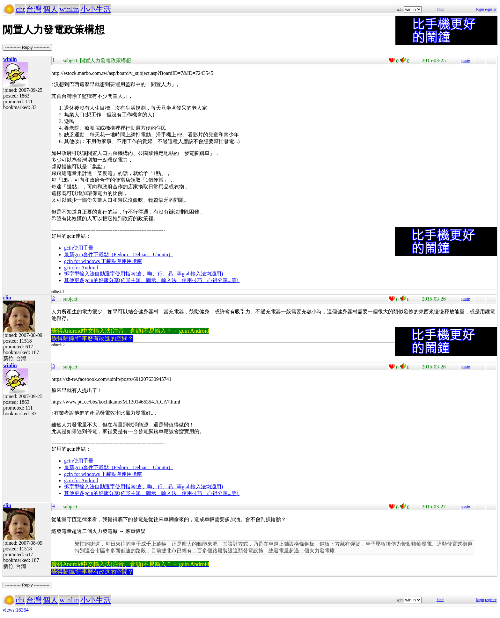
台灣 (33, 9)
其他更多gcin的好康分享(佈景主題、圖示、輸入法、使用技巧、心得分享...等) (151, 280)
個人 (50, 9)
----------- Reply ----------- (27, 47)
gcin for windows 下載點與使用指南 (103, 261)
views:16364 (16, 610)
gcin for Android (81, 267)
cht (20, 9)
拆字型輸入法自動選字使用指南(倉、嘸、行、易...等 (123, 273)
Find (440, 9)
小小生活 (95, 9)
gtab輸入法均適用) (202, 273)
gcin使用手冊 (78, 248)
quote (465, 60)
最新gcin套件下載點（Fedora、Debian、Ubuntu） (118, 254)
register (490, 9)
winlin (69, 9)
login (480, 9)
